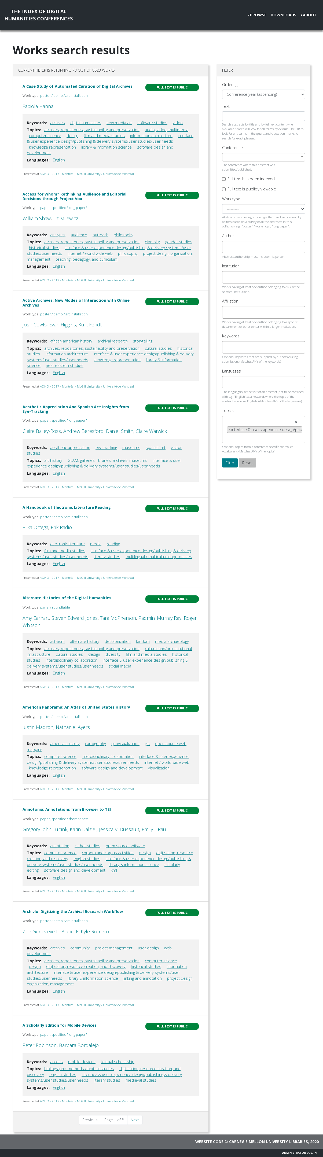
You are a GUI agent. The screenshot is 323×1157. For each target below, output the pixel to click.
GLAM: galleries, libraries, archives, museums (107, 460)
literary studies (107, 556)
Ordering (229, 84)
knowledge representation (52, 147)
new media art (119, 122)
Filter (230, 462)
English (59, 160)
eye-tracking (106, 447)
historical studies (44, 247)
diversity (152, 241)
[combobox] (263, 157)
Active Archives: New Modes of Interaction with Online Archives (76, 302)
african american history (71, 341)
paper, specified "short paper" (64, 818)
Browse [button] (258, 14)
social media (120, 666)
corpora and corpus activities (108, 852)
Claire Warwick (151, 431)
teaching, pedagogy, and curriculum (87, 259)
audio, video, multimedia (166, 129)
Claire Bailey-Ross (42, 431)
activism (57, 641)
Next (135, 1119)
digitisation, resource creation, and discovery (86, 966)
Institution (231, 265)
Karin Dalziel (83, 829)
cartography (95, 743)
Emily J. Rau (154, 829)
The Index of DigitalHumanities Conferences (38, 15)
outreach (100, 234)
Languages (231, 371)
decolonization (118, 641)
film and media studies (104, 135)
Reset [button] (247, 462)
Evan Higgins (62, 324)
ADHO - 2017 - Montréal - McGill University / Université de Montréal (87, 174)
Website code (209, 1141)
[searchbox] (228, 247)
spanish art (156, 447)
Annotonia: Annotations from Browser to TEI (67, 809)
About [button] (310, 14)
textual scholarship (117, 1061)
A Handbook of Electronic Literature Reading (67, 507)
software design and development (112, 768)
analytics (57, 234)
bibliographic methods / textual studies (79, 1068)
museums (131, 447)
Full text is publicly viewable (251, 188)
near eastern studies (64, 365)
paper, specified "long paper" (63, 207)
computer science (45, 135)
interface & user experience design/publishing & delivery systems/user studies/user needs (104, 463)
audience (79, 234)
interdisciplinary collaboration (71, 660)
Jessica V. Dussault (119, 829)
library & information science (106, 147)
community (80, 947)
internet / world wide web (90, 253)
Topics (228, 410)
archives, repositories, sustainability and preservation (92, 129)
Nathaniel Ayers (73, 727)
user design (148, 947)
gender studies (178, 241)
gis (147, 743)
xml (114, 870)
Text (226, 106)
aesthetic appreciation (70, 447)
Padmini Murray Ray (159, 618)
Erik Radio (61, 527)
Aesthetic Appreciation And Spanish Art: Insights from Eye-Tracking (76, 409)
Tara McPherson (118, 618)
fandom (143, 641)
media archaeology (172, 641)
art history (53, 460)
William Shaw (37, 218)
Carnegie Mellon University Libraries (268, 1141)
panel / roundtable (55, 607)
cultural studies (158, 348)
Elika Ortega (35, 527)
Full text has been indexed (251, 178)
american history (65, 743)
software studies (152, 122)
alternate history (84, 641)
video (178, 122)
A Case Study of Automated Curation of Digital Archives (78, 86)
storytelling (142, 341)
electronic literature (67, 543)
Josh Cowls (35, 324)
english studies (87, 858)
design (72, 135)
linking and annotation (142, 978)
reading (113, 543)
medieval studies (141, 1080)
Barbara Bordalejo (79, 1045)
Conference (232, 147)
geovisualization (125, 743)
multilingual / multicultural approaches (159, 556)
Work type (231, 198)
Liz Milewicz (65, 218)
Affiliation (230, 301)
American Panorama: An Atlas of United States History (76, 707)
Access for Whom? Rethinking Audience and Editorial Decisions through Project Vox (74, 196)
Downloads (283, 14)
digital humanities (85, 122)
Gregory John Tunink (45, 829)
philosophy (123, 234)
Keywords (231, 335)
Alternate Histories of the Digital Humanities (67, 597)
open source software (125, 845)
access (56, 1061)
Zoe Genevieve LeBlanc (48, 931)
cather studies (87, 845)
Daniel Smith (119, 431)
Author (228, 235)
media (95, 543)
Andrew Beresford (83, 431)
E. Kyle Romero (92, 931)
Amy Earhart (36, 618)
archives (57, 122)
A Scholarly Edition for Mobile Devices (60, 1025)
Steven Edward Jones (75, 618)
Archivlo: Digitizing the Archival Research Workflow (73, 911)
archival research (113, 341)
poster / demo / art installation (64, 95)
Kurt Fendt (90, 324)
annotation (59, 845)
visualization (159, 768)
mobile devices (82, 1061)
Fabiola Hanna (38, 106)
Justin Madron (38, 727)
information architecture (151, 135)
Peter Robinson (40, 1045)
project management (114, 947)
